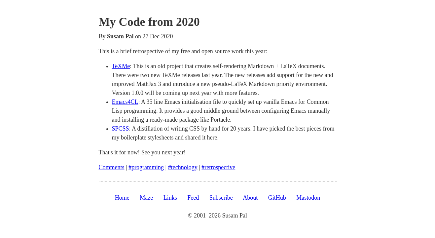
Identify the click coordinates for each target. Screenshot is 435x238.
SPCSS (120, 128)
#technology (183, 167)
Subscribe (221, 197)
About (250, 197)
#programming (146, 167)
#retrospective (218, 167)
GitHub (277, 197)
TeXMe (121, 66)
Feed (193, 197)
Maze (146, 197)
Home (122, 197)
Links (170, 197)
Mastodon (308, 197)
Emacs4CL (125, 102)
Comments (112, 167)
